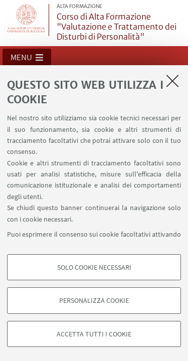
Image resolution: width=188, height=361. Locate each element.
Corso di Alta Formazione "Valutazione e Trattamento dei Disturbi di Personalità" (120, 23)
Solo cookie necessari (94, 267)
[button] (27, 57)
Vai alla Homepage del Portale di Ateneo (26, 20)
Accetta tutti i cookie (94, 333)
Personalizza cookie (94, 300)
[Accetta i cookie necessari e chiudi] (172, 81)
